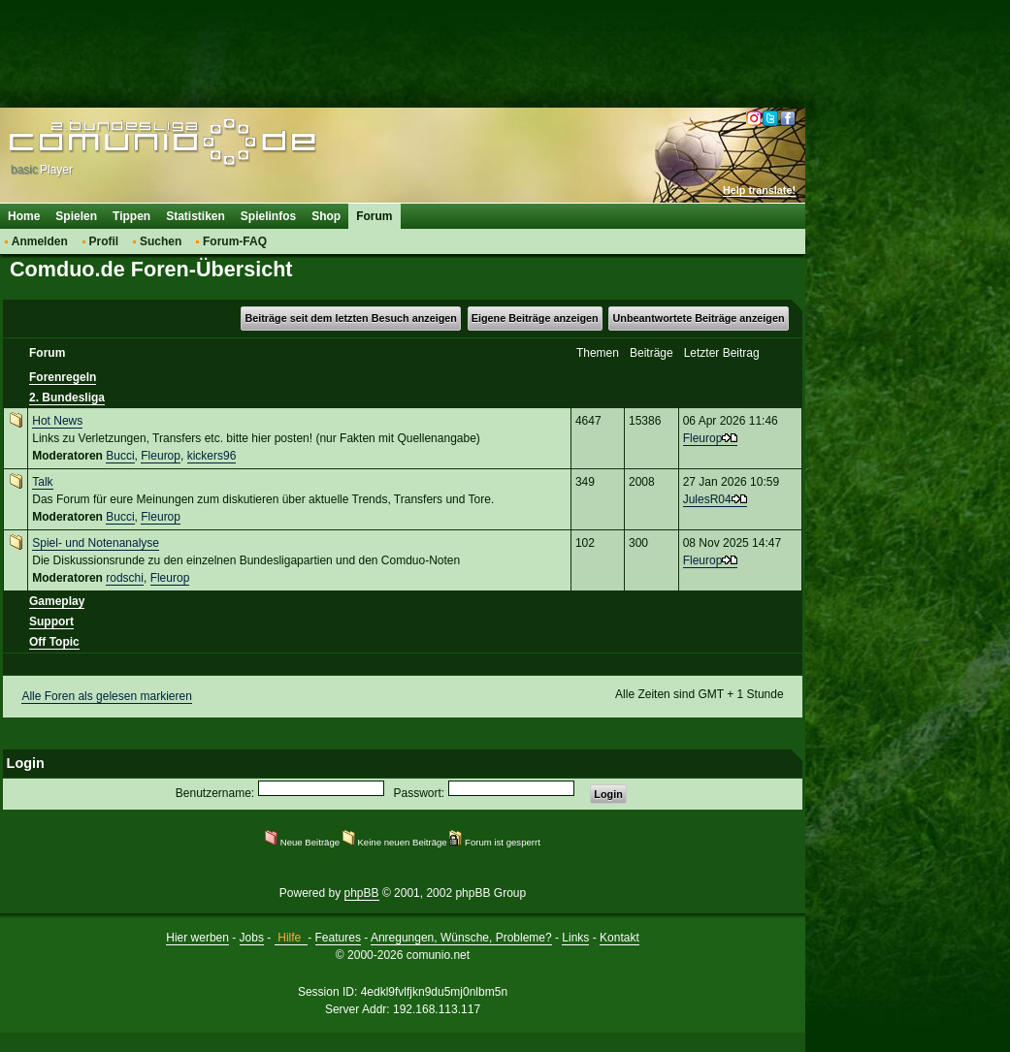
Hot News (57, 421)
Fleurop (160, 455)
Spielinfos (268, 216)
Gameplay (56, 601)
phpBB (361, 893)
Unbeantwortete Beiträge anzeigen (699, 318)
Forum (374, 216)
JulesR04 (707, 499)
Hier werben (197, 937)
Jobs (252, 937)
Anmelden (40, 241)
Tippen (131, 216)
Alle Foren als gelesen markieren (106, 696)
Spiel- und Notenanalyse (95, 543)
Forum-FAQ (235, 241)
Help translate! (759, 190)
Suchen (160, 241)
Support (51, 621)
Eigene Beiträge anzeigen (535, 318)
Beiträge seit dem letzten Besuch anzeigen (350, 318)
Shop (326, 216)
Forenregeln (62, 377)
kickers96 (212, 455)
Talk (42, 482)
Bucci (120, 455)
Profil (104, 241)
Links (575, 937)
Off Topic (54, 642)
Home (24, 216)
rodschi (125, 578)
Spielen (76, 216)
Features (338, 937)
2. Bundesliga (67, 397)
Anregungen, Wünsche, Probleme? (461, 937)
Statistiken (195, 216)
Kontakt (619, 937)
